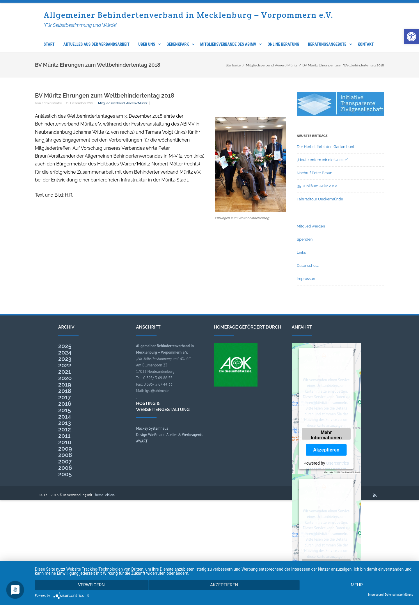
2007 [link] (65, 461)
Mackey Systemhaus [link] (152, 428)
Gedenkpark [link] (177, 44)
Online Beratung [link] (283, 44)
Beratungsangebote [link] (327, 44)
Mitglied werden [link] (311, 226)
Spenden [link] (305, 239)
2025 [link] (64, 346)
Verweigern (91, 585)
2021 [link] (64, 371)
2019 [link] (64, 384)
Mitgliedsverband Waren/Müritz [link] (123, 103)
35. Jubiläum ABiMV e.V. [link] (317, 186)
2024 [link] (65, 352)
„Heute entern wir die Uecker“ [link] (322, 160)
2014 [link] (64, 416)
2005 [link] (65, 474)
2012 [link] (64, 429)
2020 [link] (65, 378)
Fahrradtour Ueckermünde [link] (320, 199)
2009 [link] (65, 448)
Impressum (375, 594)
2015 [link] (64, 410)
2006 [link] (65, 467)
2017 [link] (64, 397)
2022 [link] (64, 365)
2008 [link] (65, 454)
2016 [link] (64, 403)
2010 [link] (64, 442)
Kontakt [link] (366, 44)
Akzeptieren (326, 449)
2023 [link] (64, 358)
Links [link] (301, 252)
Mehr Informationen (326, 435)
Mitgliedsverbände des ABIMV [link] (228, 44)
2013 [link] (64, 422)
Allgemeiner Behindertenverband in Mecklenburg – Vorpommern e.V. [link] (189, 15)
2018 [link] (64, 390)
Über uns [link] (146, 44)
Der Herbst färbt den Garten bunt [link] (325, 146)
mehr (357, 585)
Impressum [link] (306, 278)
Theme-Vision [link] (103, 495)
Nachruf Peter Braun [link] (314, 173)
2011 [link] (64, 435)
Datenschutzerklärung (399, 594)
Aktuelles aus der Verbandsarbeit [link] (96, 44)
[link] (411, 36)
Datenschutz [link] (308, 265)
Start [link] (49, 44)
